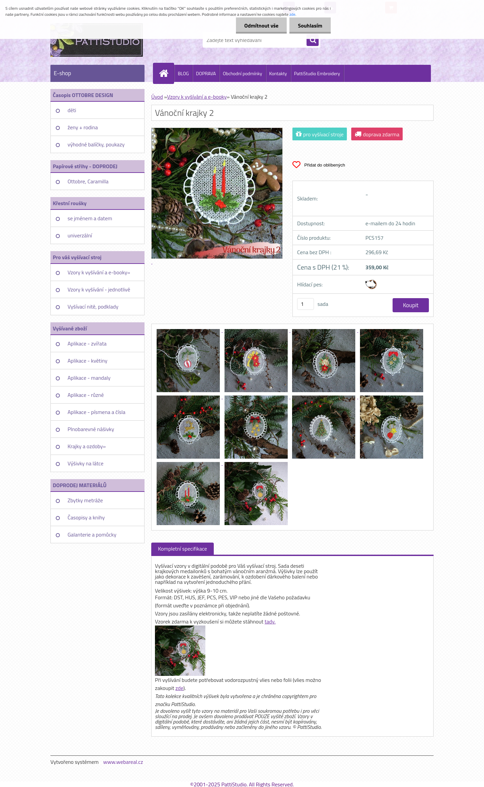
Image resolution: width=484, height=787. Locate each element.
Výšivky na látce (86, 463)
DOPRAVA (206, 73)
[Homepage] (166, 73)
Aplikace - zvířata (87, 343)
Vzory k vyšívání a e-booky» (99, 272)
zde (179, 688)
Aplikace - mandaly (89, 378)
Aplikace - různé (86, 395)
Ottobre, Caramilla (88, 181)
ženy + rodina (83, 127)
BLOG (183, 73)
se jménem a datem (90, 218)
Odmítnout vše (261, 25)
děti (72, 110)
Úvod (157, 97)
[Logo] (96, 40)
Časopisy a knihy (86, 517)
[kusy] (305, 304)
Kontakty (278, 73)
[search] (313, 40)
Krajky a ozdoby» (87, 446)
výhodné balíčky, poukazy (96, 144)
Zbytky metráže (85, 500)
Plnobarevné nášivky (91, 429)
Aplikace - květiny (87, 361)
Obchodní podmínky (242, 73)
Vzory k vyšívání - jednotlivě (99, 289)
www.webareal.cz (123, 762)
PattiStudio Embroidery (317, 73)
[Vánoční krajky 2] (189, 330)
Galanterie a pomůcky (92, 534)
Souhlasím (310, 25)
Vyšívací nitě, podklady (93, 307)
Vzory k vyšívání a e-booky (197, 97)
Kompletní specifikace (182, 549)
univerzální (80, 235)
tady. (270, 621)
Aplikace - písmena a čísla (96, 412)
